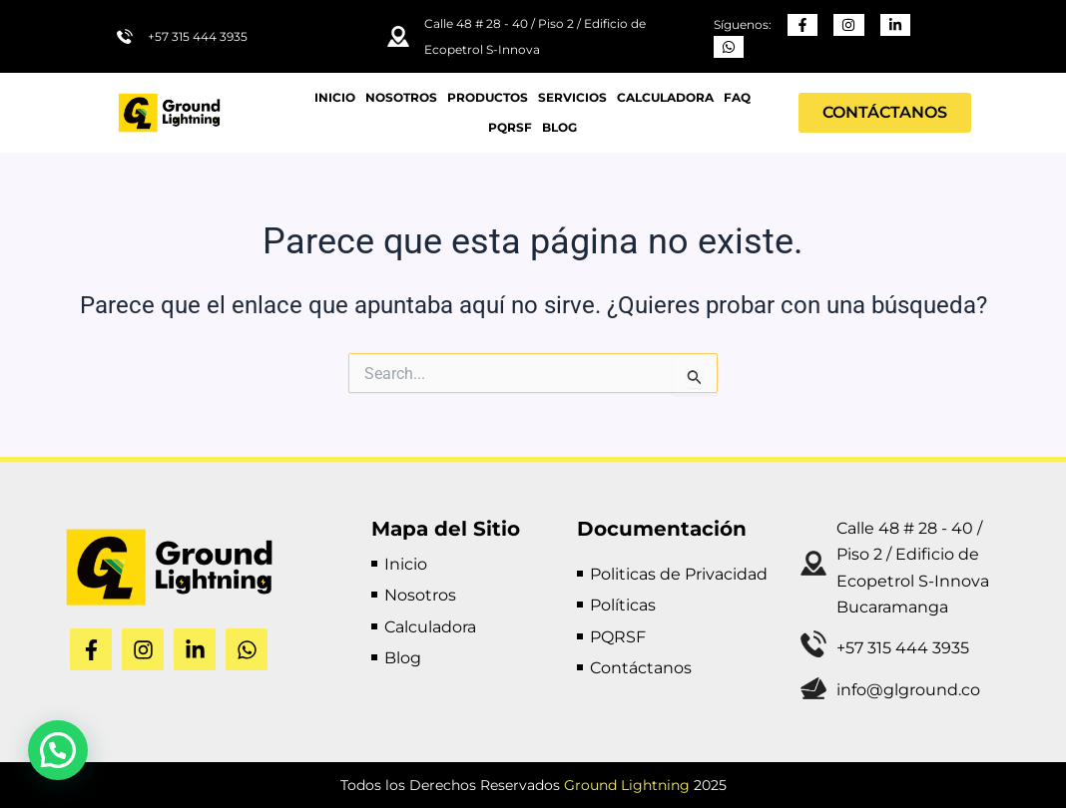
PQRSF (510, 127)
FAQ (737, 97)
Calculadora (665, 97)
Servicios (572, 97)
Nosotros (401, 97)
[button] (58, 750)
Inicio (334, 97)
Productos (487, 97)
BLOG (559, 127)
